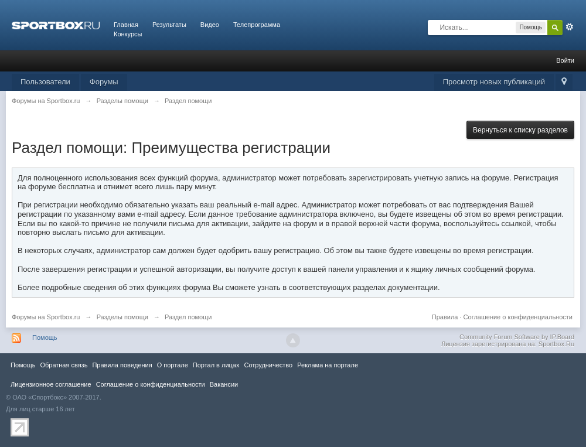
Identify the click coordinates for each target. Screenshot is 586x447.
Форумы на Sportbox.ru (46, 316)
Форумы (104, 81)
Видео (209, 24)
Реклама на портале (327, 364)
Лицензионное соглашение (51, 384)
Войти (565, 60)
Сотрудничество (268, 364)
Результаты (169, 24)
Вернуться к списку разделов (520, 130)
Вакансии (224, 384)
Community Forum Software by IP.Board (516, 336)
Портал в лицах (216, 364)
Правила (445, 316)
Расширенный (569, 27)
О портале (172, 364)
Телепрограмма (256, 24)
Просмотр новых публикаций (494, 81)
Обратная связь (63, 364)
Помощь (44, 337)
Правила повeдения (122, 364)
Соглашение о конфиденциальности (518, 316)
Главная (126, 24)
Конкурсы (128, 33)
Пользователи (45, 81)
